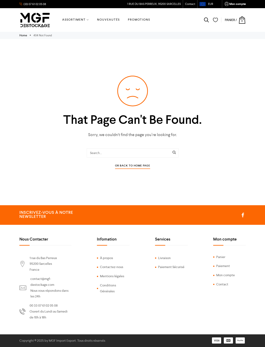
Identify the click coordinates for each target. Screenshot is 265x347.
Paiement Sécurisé (171, 267)
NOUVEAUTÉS (108, 19)
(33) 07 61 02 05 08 (34, 4)
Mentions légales (112, 276)
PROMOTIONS (139, 19)
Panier (220, 257)
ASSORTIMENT (75, 19)
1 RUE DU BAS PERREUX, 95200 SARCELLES (154, 4)
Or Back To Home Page (132, 165)
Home (23, 35)
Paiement (223, 266)
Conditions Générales (108, 288)
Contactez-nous (111, 267)
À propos (106, 258)
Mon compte (235, 4)
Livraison (164, 258)
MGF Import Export (62, 340)
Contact (190, 4)
